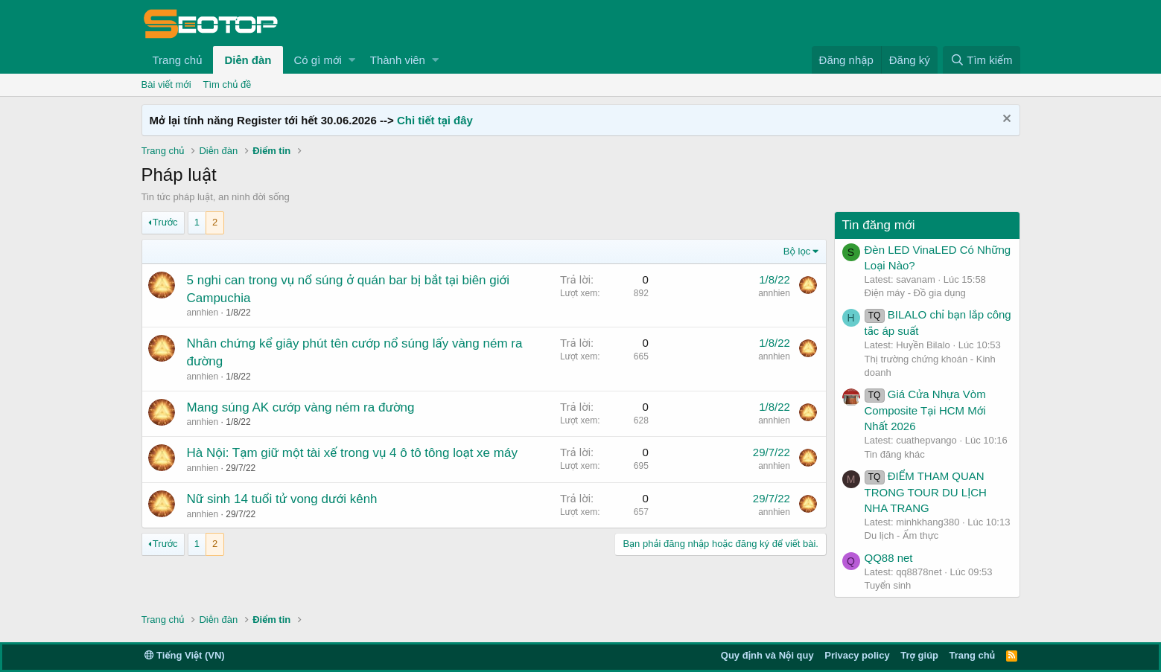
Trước (165, 222)
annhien (203, 312)
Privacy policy (856, 655)
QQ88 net (889, 557)
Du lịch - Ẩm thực (902, 535)
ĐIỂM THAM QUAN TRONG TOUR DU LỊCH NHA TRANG (926, 492)
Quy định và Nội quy (767, 655)
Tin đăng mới (878, 225)
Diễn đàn (247, 60)
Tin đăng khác (895, 454)
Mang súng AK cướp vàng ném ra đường (301, 407)
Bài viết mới (166, 84)
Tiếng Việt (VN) (184, 655)
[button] (352, 60)
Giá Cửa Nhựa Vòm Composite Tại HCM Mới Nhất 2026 (925, 410)
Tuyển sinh (888, 585)
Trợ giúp (919, 655)
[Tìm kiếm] (981, 60)
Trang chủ (178, 60)
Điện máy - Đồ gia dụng (915, 292)
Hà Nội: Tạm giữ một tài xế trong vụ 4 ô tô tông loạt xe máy (352, 453)
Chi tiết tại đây (435, 120)
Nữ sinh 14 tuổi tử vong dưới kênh (282, 499)
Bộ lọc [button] (797, 251)
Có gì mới (318, 60)
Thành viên (397, 60)
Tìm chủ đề (227, 84)
